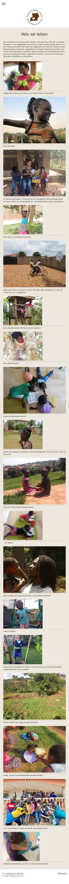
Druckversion (9, 873)
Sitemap (20, 873)
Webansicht (62, 873)
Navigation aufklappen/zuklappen (34, 4)
